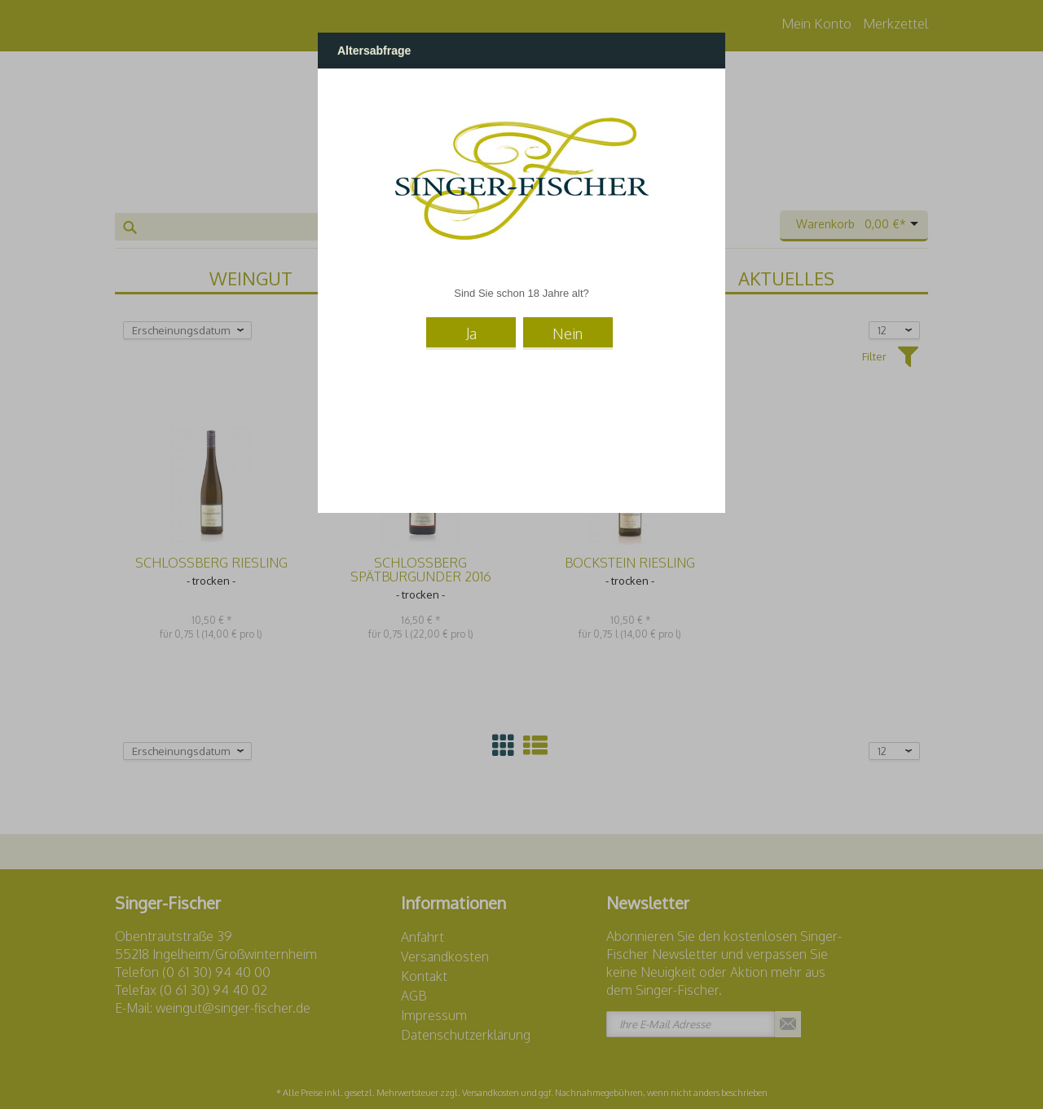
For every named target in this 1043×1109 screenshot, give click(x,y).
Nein (567, 333)
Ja (471, 333)
